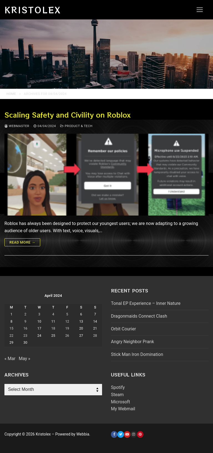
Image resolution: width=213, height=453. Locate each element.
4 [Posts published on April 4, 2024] (53, 314)
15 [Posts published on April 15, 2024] (11, 328)
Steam (117, 394)
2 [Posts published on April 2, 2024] (25, 314)
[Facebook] (114, 434)
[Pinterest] (140, 434)
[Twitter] (120, 434)
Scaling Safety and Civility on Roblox (67, 115)
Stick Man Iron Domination (137, 354)
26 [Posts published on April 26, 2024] (67, 336)
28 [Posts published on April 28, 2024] (95, 336)
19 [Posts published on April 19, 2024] (67, 328)
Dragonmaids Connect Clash (139, 316)
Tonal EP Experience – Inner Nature (146, 303)
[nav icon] (200, 10)
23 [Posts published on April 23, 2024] (25, 336)
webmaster (16, 126)
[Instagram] (133, 434)
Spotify (118, 387)
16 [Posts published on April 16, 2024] (25, 328)
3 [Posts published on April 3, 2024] (39, 314)
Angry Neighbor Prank (132, 341)
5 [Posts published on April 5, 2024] (67, 314)
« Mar (10, 358)
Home (11, 94)
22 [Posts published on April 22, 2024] (11, 336)
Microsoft (120, 401)
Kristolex (32, 10)
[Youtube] (127, 434)
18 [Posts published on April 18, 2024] (53, 328)
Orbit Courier (123, 328)
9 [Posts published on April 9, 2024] (25, 321)
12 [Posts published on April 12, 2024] (67, 321)
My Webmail (123, 408)
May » (24, 358)
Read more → (22, 242)
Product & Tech (76, 126)
